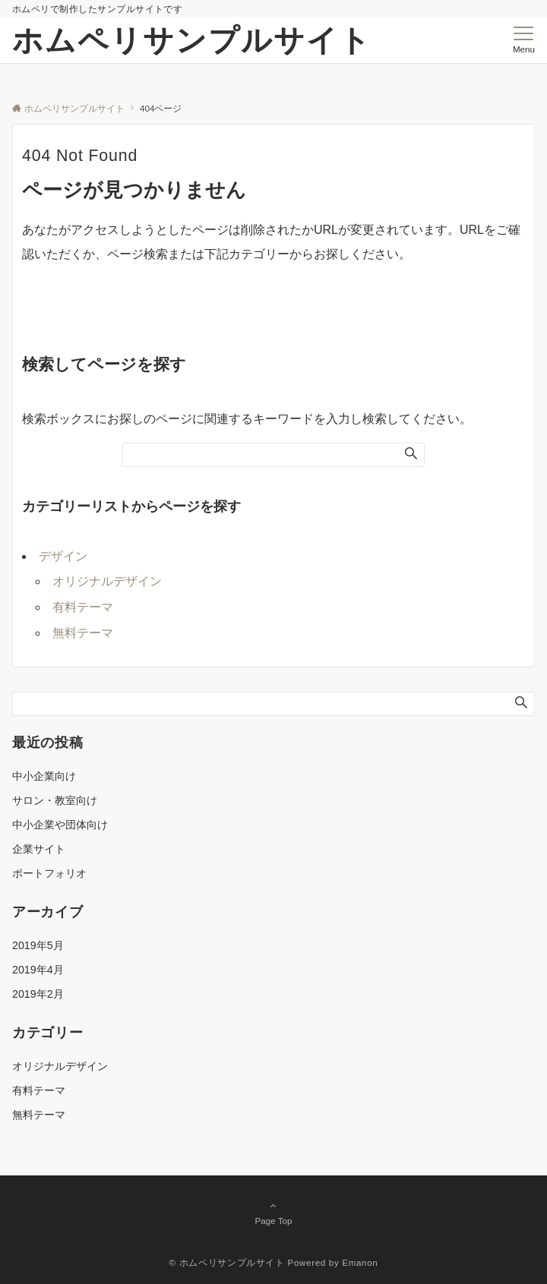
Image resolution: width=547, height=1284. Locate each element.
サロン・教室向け (54, 800)
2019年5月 (38, 945)
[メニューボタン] (524, 40)
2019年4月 (38, 970)
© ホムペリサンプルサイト (227, 1262)
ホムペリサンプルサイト (192, 40)
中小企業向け (44, 776)
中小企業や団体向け (60, 825)
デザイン (63, 556)
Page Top (273, 1213)
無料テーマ (82, 632)
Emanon (360, 1262)
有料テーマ (82, 607)
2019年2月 (38, 994)
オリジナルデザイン (107, 581)
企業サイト (38, 849)
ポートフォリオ (49, 873)
